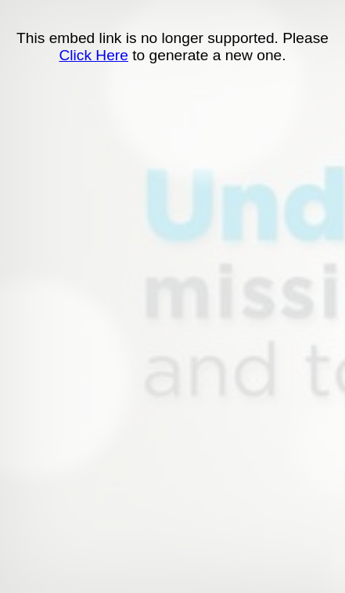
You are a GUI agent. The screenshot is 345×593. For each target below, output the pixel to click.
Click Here (93, 55)
